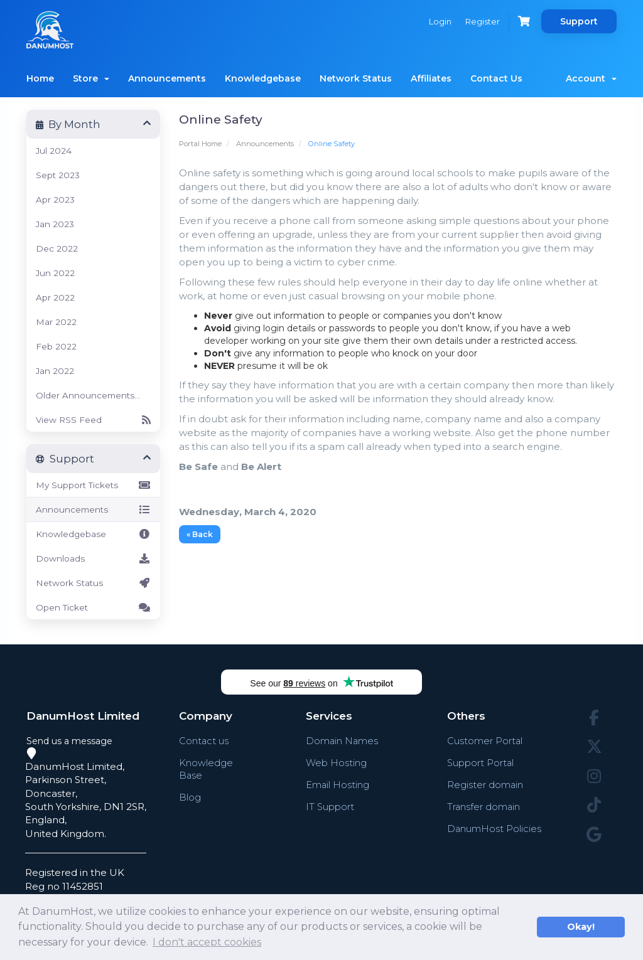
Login (437, 21)
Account (591, 78)
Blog (190, 797)
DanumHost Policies (494, 829)
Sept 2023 (58, 175)
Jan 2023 (55, 224)
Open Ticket (93, 607)
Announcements (167, 78)
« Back (199, 534)
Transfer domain (484, 807)
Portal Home (200, 143)
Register (481, 21)
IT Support (329, 807)
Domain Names (342, 741)
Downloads (93, 558)
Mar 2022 (56, 322)
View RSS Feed (93, 419)
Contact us (204, 741)
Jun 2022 (55, 273)
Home (40, 78)
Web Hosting (335, 763)
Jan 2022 (55, 371)
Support (579, 21)
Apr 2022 (55, 297)
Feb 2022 (56, 346)
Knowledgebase (263, 78)
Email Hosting (337, 785)
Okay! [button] (581, 926)
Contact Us (496, 78)
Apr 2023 (55, 200)
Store (91, 78)
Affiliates (431, 78)
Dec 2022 (57, 248)
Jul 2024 (54, 151)
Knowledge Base (206, 769)
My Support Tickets (93, 485)
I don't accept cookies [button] (207, 942)
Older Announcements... (88, 395)
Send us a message (69, 741)
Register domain (485, 785)
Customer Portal (485, 741)
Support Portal (481, 763)
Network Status (356, 78)
